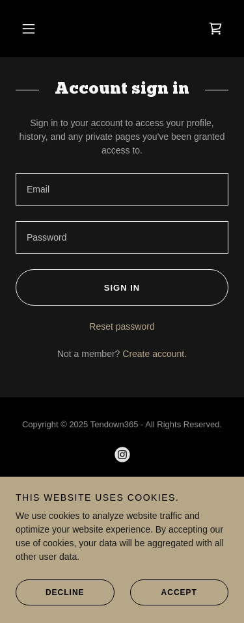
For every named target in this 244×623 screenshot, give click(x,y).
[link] (215, 29)
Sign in (78, 287)
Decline (50, 610)
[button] (29, 29)
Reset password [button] (121, 326)
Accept (163, 610)
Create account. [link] (154, 354)
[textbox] (122, 189)
